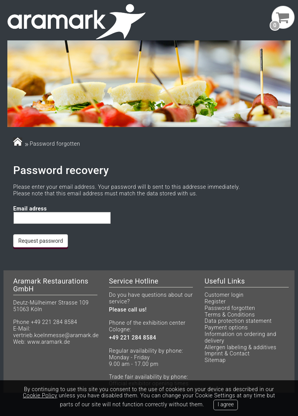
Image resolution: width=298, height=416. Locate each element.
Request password (40, 241)
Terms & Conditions (229, 315)
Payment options (226, 327)
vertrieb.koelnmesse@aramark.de (56, 335)
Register (215, 301)
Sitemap (214, 360)
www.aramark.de (48, 342)
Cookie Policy (40, 395)
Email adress (30, 208)
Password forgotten (229, 308)
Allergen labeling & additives (240, 347)
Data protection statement (238, 321)
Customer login (223, 295)
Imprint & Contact (226, 353)
